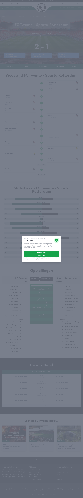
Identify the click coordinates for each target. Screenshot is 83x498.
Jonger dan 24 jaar (41, 255)
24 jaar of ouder (41, 252)
